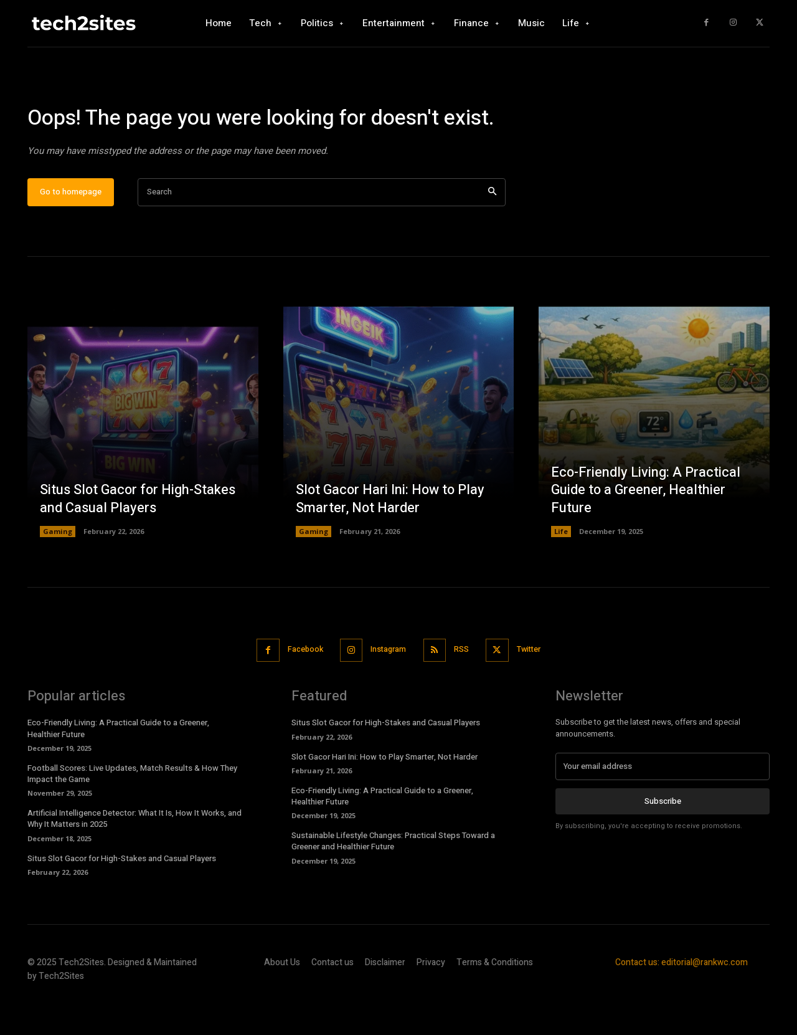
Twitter (534, 686)
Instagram (387, 686)
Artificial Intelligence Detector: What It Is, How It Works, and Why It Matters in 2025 (134, 854)
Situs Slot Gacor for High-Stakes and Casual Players (139, 536)
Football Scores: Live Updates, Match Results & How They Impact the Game (132, 809)
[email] (662, 802)
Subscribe (662, 837)
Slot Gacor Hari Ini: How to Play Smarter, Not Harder (392, 536)
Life (561, 568)
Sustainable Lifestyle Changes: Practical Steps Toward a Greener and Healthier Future (393, 877)
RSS (463, 686)
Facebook (300, 686)
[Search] (492, 228)
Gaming (57, 568)
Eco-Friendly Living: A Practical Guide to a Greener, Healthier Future (646, 526)
